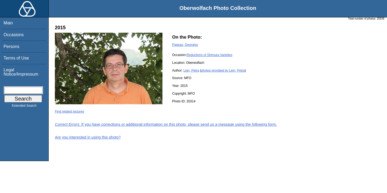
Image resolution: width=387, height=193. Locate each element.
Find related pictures (69, 111)
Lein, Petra (191, 70)
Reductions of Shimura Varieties (209, 55)
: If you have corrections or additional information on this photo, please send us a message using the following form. (166, 124)
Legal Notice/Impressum (20, 72)
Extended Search (24, 106)
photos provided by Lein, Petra (223, 70)
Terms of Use (16, 58)
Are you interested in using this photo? (88, 137)
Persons (11, 46)
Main (8, 23)
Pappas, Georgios (185, 45)
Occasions (13, 34)
